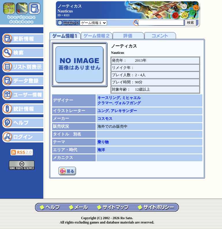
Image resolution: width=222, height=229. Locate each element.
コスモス (104, 118)
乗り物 (103, 142)
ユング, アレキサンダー (117, 111)
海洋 (101, 150)
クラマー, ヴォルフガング (119, 103)
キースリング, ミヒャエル (119, 98)
